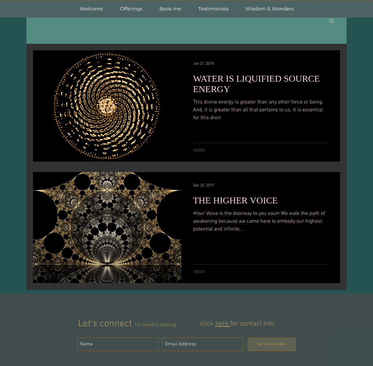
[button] (332, 21)
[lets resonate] (272, 344)
